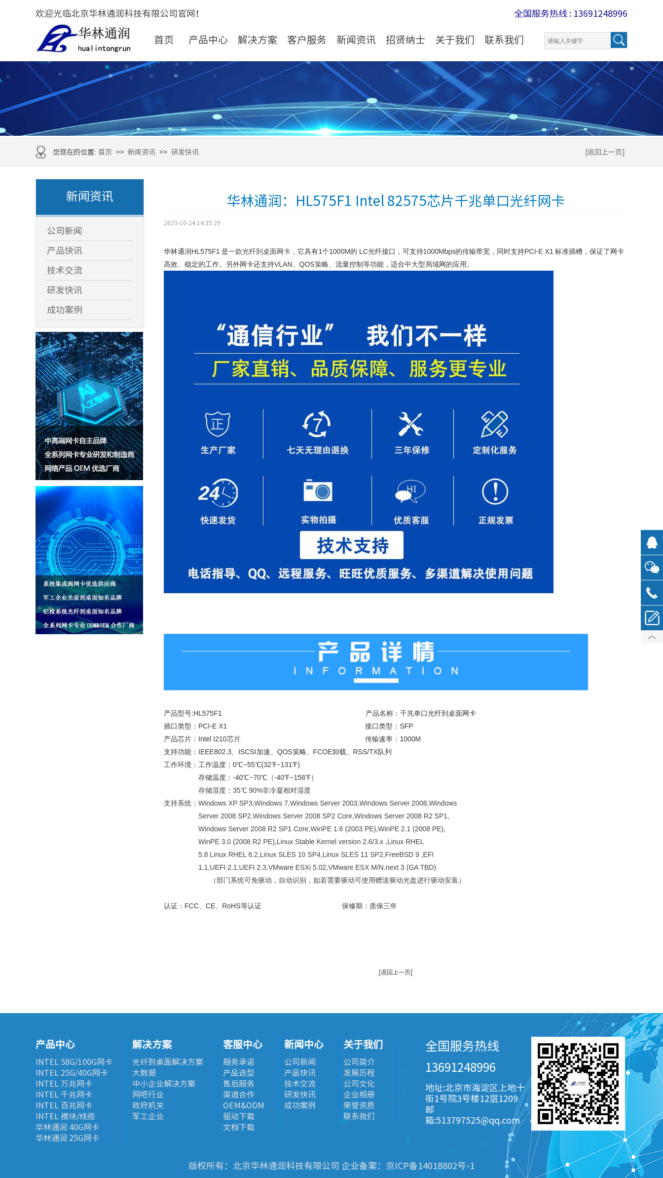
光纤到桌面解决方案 (167, 1062)
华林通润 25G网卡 (67, 1138)
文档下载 (239, 1127)
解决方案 (257, 39)
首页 (164, 39)
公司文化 (359, 1084)
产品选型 (239, 1073)
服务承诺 (239, 1062)
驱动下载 (239, 1116)
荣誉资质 (359, 1105)
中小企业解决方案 (163, 1084)
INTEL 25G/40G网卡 (72, 1073)
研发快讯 (185, 152)
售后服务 (239, 1084)
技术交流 (64, 270)
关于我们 (455, 39)
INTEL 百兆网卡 (64, 1105)
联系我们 (504, 39)
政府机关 (148, 1105)
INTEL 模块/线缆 (65, 1116)
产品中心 (208, 39)
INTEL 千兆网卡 (64, 1094)
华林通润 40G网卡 (67, 1127)
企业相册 (359, 1094)
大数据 (144, 1073)
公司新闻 (64, 230)
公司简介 (359, 1062)
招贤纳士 (405, 39)
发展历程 (359, 1073)
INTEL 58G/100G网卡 (74, 1062)
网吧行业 (148, 1094)
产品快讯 (64, 250)
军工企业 (148, 1116)
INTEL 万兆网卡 (64, 1084)
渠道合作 (239, 1094)
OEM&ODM (243, 1105)
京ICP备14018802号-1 (430, 1165)
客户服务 (307, 39)
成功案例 (64, 309)
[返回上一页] (605, 152)
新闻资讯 (356, 39)
